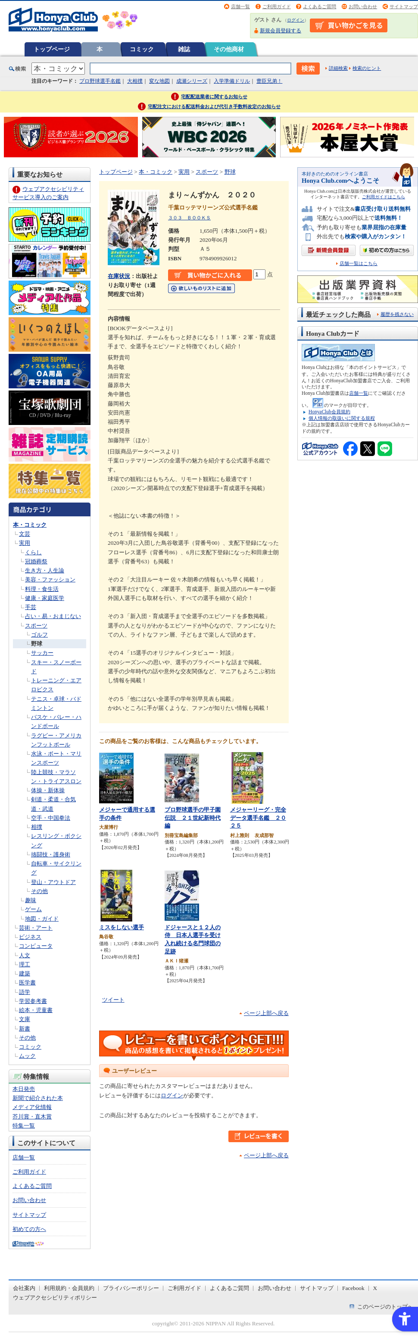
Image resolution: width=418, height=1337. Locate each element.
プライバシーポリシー (131, 1288)
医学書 (27, 982)
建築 (24, 973)
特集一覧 (23, 1125)
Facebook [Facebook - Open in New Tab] (353, 1288)
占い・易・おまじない (53, 616)
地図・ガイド (42, 918)
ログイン (295, 20)
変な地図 (159, 81)
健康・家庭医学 (44, 598)
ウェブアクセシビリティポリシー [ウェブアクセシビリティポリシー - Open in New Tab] (55, 1297)
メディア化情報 (32, 1107)
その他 (39, 891)
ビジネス (30, 937)
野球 (36, 643)
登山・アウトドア (53, 882)
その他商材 (229, 49)
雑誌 (184, 49)
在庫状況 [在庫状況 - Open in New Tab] (119, 276)
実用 (24, 543)
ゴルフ (39, 634)
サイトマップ (404, 6)
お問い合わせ (363, 6)
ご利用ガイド (276, 6)
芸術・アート (36, 928)
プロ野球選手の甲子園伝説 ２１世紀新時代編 (193, 817)
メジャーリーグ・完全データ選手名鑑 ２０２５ (258, 817)
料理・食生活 (42, 589)
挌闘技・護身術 (50, 854)
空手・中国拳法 (50, 818)
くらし (33, 552)
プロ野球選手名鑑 (100, 81)
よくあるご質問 (319, 6)
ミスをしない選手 (121, 927)
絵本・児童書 (36, 1010)
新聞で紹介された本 (37, 1098)
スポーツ (36, 625)
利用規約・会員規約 (69, 1288)
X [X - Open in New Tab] (375, 1288)
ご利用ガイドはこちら (383, 196)
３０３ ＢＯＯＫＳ (189, 217)
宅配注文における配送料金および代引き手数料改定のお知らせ (214, 106)
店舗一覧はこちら (358, 263)
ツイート (113, 1000)
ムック (27, 1056)
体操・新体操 (48, 790)
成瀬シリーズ (191, 81)
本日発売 (23, 1089)
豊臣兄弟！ (269, 81)
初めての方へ (29, 1229)
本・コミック (30, 525)
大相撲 (135, 81)
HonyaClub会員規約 (329, 411)
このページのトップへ (385, 1306)
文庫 (24, 1019)
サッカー (42, 653)
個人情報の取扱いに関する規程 (342, 418)
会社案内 (24, 1288)
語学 (24, 992)
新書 (24, 1028)
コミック (142, 49)
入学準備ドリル (232, 81)
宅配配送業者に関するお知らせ (214, 96)
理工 (24, 964)
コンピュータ (36, 946)
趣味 (30, 900)
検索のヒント (366, 68)
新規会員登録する (280, 31)
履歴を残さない (397, 314)
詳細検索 (338, 68)
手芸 (30, 607)
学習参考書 (33, 1001)
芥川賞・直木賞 (32, 1116)
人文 (24, 955)
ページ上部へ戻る (266, 1013)
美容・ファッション (50, 579)
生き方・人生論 (44, 570)
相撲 (36, 827)
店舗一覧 (240, 6)
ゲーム (33, 909)
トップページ (52, 49)
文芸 (24, 534)
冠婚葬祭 (36, 561)
